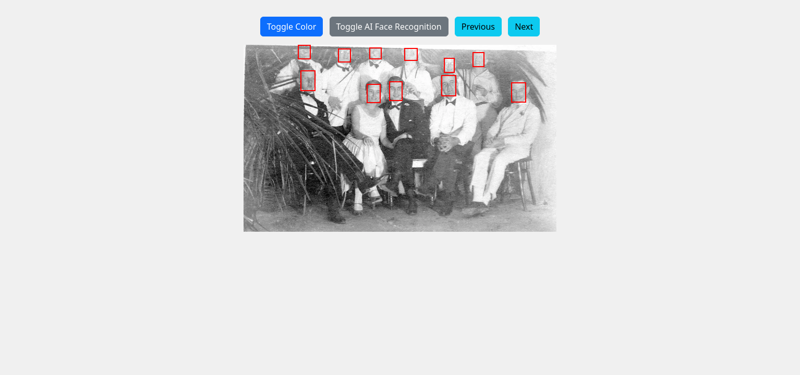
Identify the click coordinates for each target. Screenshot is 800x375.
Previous (478, 26)
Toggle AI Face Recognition (389, 26)
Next (524, 26)
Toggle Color (292, 26)
